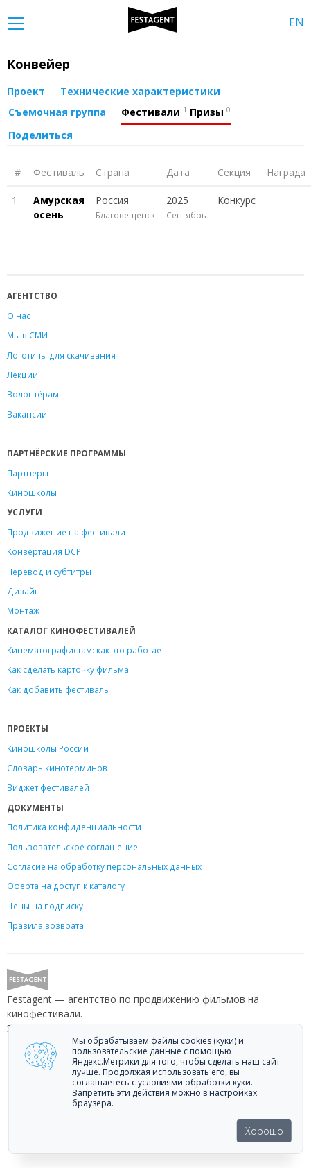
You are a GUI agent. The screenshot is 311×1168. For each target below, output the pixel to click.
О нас (18, 315)
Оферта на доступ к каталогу (66, 885)
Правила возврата (45, 925)
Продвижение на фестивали (66, 532)
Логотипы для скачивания (61, 355)
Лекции (22, 374)
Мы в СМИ (27, 335)
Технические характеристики (140, 91)
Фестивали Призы (176, 112)
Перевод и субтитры (49, 571)
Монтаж (23, 610)
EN (296, 22)
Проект (26, 91)
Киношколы (32, 492)
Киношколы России (48, 748)
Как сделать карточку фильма (68, 669)
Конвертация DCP (44, 551)
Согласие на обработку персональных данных (104, 866)
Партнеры (27, 473)
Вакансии (27, 414)
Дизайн (23, 590)
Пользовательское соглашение (72, 846)
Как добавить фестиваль (58, 689)
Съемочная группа (57, 112)
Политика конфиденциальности (74, 826)
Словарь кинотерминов (57, 767)
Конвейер (38, 63)
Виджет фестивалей (48, 787)
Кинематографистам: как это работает (86, 649)
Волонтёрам (33, 394)
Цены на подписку (45, 905)
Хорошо (264, 1130)
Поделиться (40, 134)
